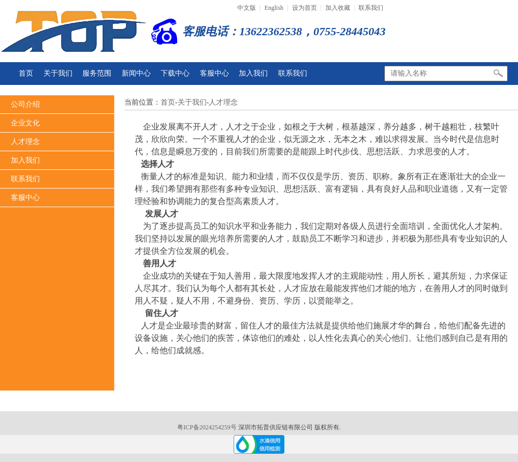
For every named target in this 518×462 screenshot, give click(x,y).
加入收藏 (337, 7)
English (273, 7)
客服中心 (214, 73)
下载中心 (175, 73)
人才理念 (25, 142)
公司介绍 (25, 104)
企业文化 (25, 123)
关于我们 (58, 73)
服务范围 (96, 73)
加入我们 (253, 73)
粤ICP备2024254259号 (207, 427)
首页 (26, 73)
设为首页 (304, 7)
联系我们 (370, 7)
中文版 (246, 7)
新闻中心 (136, 73)
